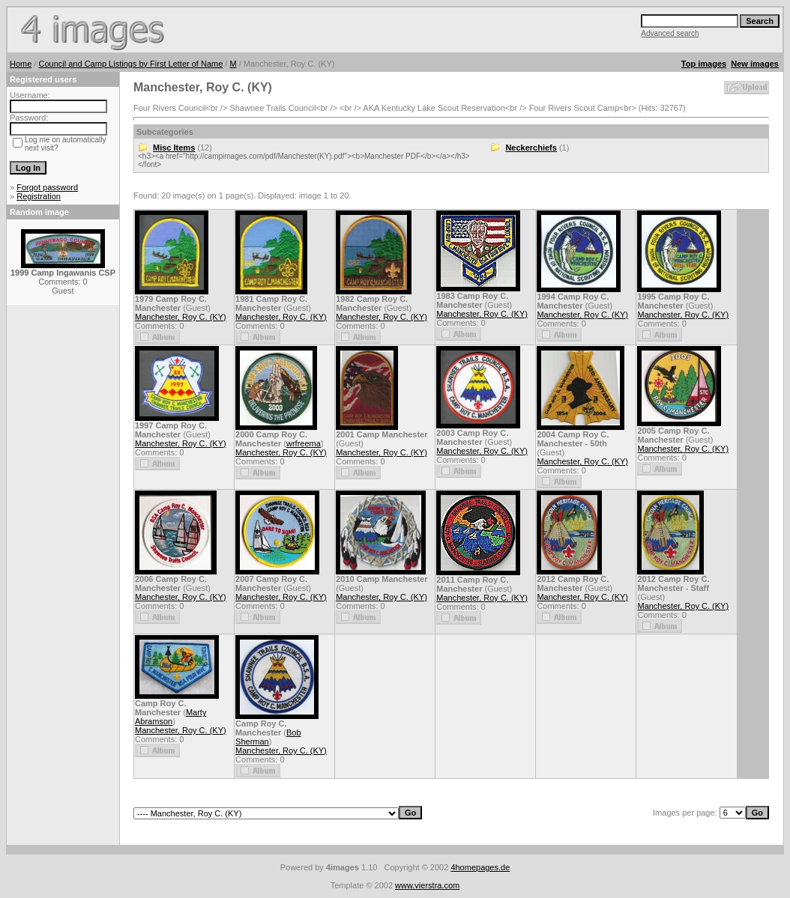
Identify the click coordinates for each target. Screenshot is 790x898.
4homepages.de (480, 867)
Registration (38, 196)
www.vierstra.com (427, 885)
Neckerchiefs (531, 147)
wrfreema (303, 443)
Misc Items (174, 147)
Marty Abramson (170, 717)
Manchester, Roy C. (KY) (180, 316)
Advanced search (670, 33)
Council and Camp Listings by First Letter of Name (131, 63)
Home (20, 63)
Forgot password (47, 187)
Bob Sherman (268, 737)
